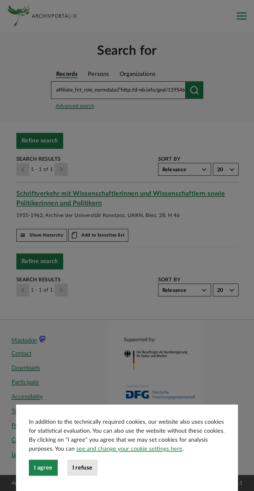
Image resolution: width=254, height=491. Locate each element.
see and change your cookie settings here (129, 468)
